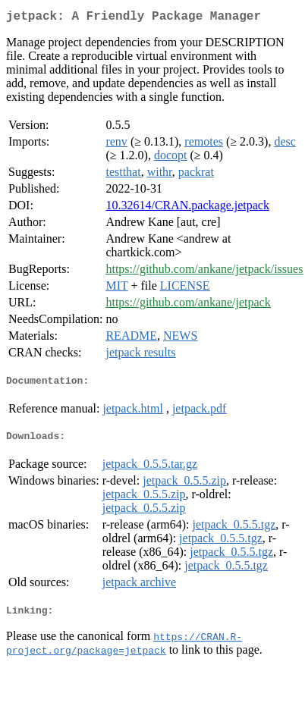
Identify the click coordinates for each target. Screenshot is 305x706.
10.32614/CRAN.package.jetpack (187, 208)
